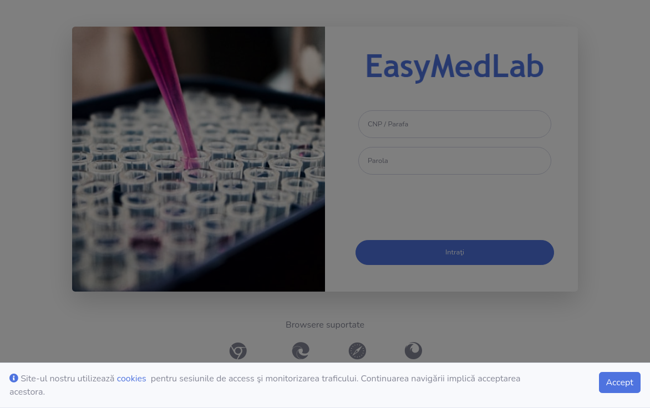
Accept (619, 382)
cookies (131, 379)
